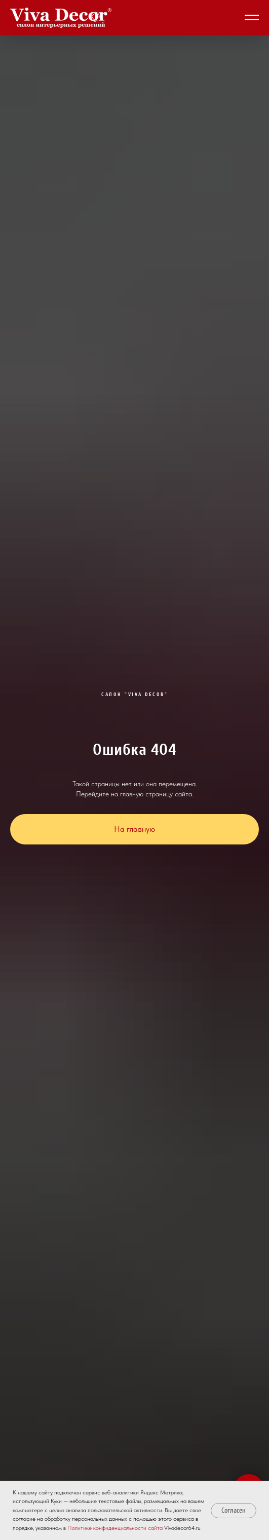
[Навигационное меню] (252, 18)
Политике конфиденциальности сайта (115, 1527)
